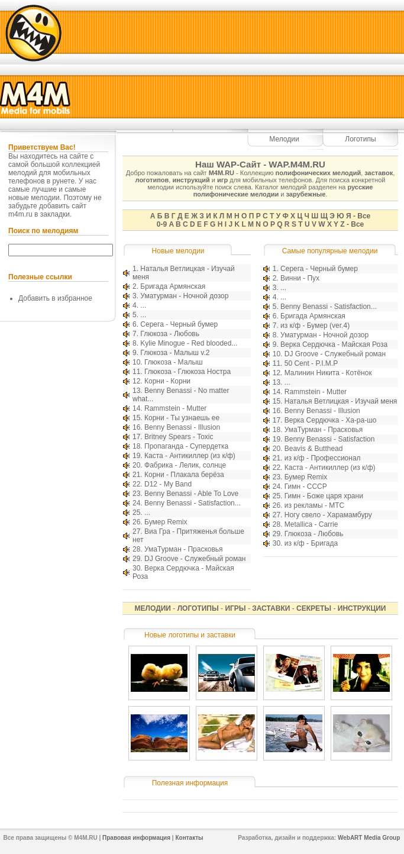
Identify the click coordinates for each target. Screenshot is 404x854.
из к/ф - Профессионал (323, 458)
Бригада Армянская (172, 286)
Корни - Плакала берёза (184, 474)
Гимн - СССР (306, 486)
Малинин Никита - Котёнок (328, 373)
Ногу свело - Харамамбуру (328, 515)
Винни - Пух (299, 278)
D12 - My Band (168, 484)
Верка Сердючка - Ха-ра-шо (331, 420)
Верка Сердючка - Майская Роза (333, 344)
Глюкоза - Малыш (173, 362)
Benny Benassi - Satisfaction (330, 439)
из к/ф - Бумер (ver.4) (315, 325)
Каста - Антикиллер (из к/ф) (189, 456)
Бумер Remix (165, 522)
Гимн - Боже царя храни (324, 496)
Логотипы (360, 139)
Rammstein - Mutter (175, 408)
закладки (55, 214)
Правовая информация (136, 837)
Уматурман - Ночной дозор (184, 296)
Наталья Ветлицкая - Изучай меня (341, 401)
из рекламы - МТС (314, 505)
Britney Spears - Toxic (179, 437)
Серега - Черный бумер (179, 324)
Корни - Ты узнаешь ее (181, 418)
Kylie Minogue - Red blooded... (188, 343)
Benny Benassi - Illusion (182, 427)
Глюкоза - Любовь (169, 334)
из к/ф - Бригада (311, 543)
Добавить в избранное (55, 298)
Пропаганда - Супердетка (186, 446)
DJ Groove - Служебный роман (194, 559)
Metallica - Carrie (311, 524)
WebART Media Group (369, 837)
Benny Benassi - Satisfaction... (192, 503)
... (143, 305)
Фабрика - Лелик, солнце (185, 465)
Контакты (189, 837)
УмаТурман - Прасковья (183, 549)
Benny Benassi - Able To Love (191, 493)
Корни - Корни (167, 381)
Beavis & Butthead (314, 448)
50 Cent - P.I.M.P (311, 363)
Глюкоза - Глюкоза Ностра (187, 372)
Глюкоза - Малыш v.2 (174, 353)
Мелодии (284, 139)
